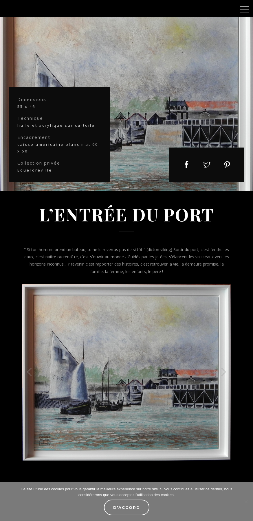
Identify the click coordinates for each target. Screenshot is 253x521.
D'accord (126, 507)
